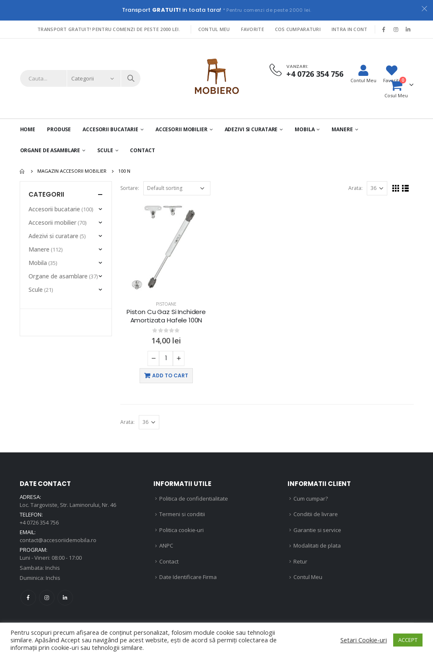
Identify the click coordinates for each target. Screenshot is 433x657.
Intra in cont (350, 29)
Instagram (46, 597)
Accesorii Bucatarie (110, 129)
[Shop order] (176, 188)
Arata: (355, 188)
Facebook (28, 597)
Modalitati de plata (317, 545)
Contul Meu (214, 29)
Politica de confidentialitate (193, 498)
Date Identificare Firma (188, 577)
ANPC (166, 545)
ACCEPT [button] (407, 640)
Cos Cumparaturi (298, 29)
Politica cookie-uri (181, 530)
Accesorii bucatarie (54, 209)
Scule (105, 150)
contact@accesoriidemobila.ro (58, 540)
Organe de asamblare (50, 150)
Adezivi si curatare (251, 129)
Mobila (304, 129)
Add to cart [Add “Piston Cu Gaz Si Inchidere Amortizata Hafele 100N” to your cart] (170, 375)
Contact (142, 150)
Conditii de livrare (315, 514)
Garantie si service (317, 530)
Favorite (252, 29)
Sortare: (129, 188)
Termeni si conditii (182, 514)
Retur (300, 561)
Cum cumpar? (310, 498)
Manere (342, 129)
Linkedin (65, 597)
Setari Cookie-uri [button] (363, 640)
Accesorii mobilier (181, 129)
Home (28, 129)
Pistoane (166, 304)
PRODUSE (59, 129)
